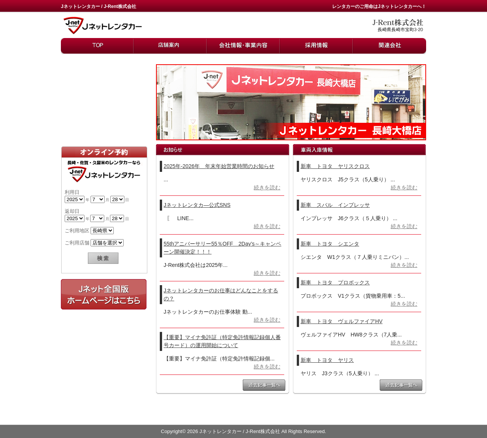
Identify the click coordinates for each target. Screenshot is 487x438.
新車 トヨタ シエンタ (330, 244)
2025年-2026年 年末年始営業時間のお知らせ (219, 166)
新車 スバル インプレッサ (335, 205)
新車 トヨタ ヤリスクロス (335, 166)
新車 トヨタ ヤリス (327, 360)
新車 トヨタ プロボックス (335, 282)
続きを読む (267, 187)
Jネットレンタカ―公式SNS (197, 205)
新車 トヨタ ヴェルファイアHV (341, 321)
